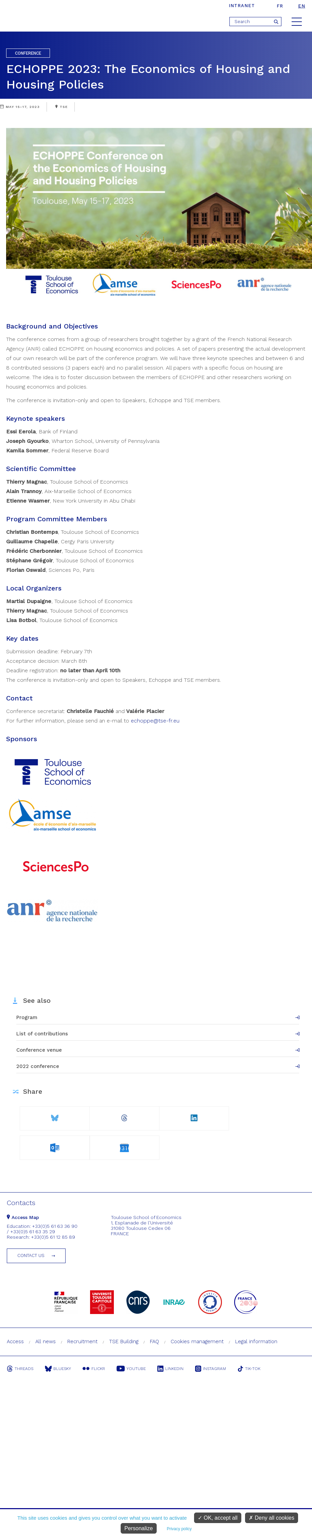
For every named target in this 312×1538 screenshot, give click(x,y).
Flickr (94, 1368)
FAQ (154, 1341)
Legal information (256, 1341)
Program (26, 1017)
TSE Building (123, 1341)
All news (45, 1341)
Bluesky (58, 1369)
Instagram (210, 1369)
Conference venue (39, 1050)
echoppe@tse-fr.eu (155, 720)
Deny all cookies (271, 1518)
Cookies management (197, 1341)
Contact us (31, 1255)
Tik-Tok (249, 1369)
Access (15, 1341)
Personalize (138, 1528)
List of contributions (42, 1034)
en (301, 5)
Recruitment (82, 1341)
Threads (20, 1369)
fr (280, 5)
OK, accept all (218, 1518)
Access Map (23, 1217)
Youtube (131, 1369)
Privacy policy (179, 1528)
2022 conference (37, 1066)
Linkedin (170, 1369)
